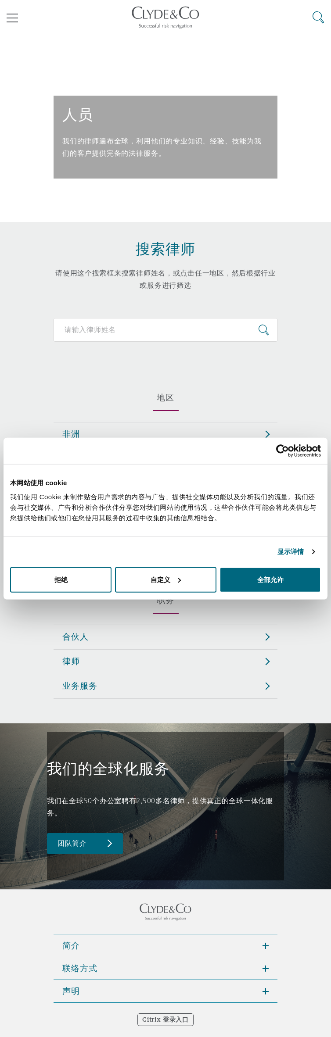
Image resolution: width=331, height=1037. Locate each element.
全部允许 (270, 579)
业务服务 (79, 685)
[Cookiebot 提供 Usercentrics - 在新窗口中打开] (282, 451)
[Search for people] (165, 330)
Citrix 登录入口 (165, 1019)
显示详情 (290, 551)
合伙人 (75, 636)
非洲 (71, 434)
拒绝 (61, 579)
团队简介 (72, 843)
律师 (71, 661)
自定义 (166, 579)
